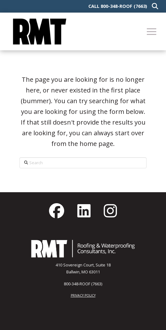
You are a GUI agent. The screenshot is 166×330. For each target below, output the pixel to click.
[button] (153, 6)
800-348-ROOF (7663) (83, 284)
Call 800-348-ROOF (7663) (117, 6)
